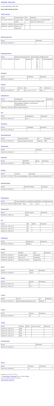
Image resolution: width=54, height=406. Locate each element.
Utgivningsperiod (5, 341)
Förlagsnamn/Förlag (6, 135)
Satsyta (2, 266)
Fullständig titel (5, 95)
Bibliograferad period (6, 37)
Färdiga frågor (11, 2)
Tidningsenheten (13, 376)
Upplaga (3, 322)
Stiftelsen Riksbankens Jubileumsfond (7, 379)
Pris (2, 220)
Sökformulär (4, 2)
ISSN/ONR (4, 157)
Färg (2, 112)
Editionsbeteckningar (6, 53)
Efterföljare (4, 73)
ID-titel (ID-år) (4, 146)
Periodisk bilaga (5, 198)
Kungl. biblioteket (7, 376)
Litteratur (3, 170)
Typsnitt (3, 309)
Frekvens (3, 84)
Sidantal (3, 278)
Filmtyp (3, 362)
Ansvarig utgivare (5, 14)
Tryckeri (3, 295)
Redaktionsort (4, 238)
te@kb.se (27, 376)
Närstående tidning (5, 183)
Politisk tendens (5, 209)
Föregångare (4, 123)
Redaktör (3, 249)
